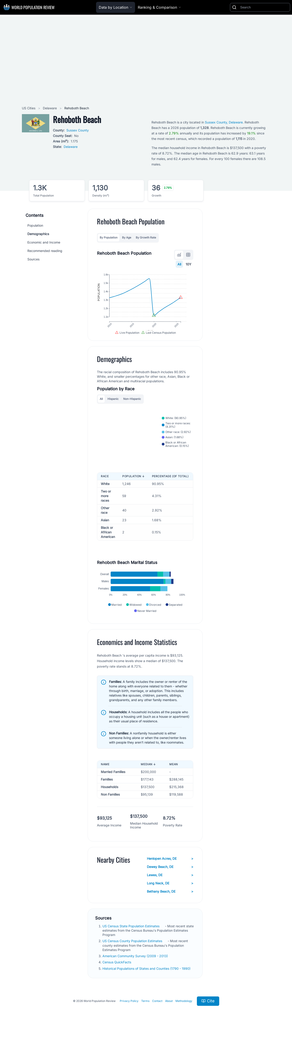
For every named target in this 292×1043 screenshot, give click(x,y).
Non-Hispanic (132, 403)
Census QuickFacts (117, 970)
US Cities (29, 108)
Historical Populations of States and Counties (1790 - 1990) (146, 976)
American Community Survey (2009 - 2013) (135, 964)
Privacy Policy (129, 1009)
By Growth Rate (146, 237)
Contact (157, 1009)
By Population (108, 237)
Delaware (50, 108)
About (169, 1009)
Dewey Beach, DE (170, 875)
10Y (188, 264)
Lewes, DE (170, 883)
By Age (126, 237)
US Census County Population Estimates (132, 949)
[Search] (264, 7)
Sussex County (77, 130)
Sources (33, 259)
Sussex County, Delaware (224, 122)
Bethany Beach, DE (170, 899)
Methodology (183, 1009)
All (179, 264)
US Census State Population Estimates (131, 934)
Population (35, 225)
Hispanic (113, 403)
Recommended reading (44, 251)
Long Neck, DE (170, 891)
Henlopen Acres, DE (170, 866)
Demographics (38, 234)
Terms (145, 1009)
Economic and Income (43, 242)
